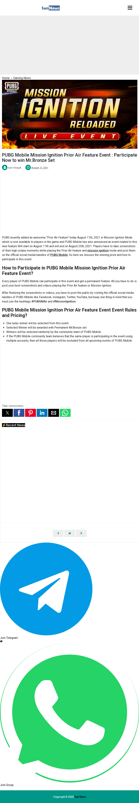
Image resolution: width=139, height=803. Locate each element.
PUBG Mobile (59, 255)
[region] (69, 45)
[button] (7, 413)
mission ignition (98, 250)
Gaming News (16, 405)
